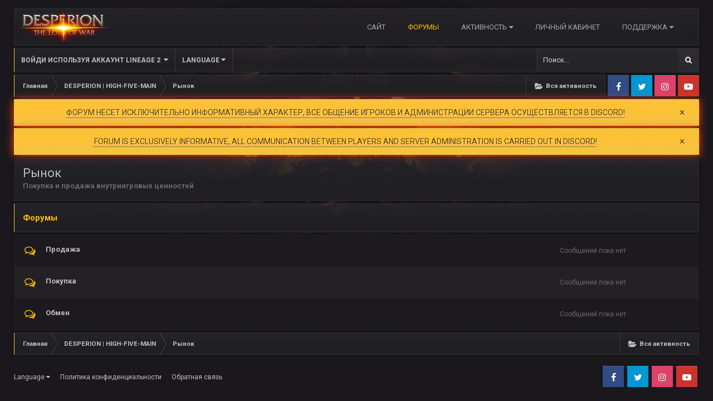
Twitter (641, 85)
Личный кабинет (567, 27)
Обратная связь (197, 374)
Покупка (61, 278)
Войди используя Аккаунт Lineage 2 (94, 60)
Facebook (618, 85)
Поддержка (647, 27)
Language (204, 60)
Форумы (423, 27)
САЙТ (376, 27)
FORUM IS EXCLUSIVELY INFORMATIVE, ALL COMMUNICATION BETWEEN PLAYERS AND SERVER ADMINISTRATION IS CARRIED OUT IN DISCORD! (345, 140)
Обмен (58, 310)
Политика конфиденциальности (111, 374)
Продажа (63, 246)
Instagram (665, 85)
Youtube (688, 85)
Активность (487, 27)
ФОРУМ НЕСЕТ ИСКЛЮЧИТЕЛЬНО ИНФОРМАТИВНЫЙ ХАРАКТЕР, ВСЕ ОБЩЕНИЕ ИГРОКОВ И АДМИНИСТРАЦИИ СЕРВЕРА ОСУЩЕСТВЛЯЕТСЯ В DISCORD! (345, 112)
